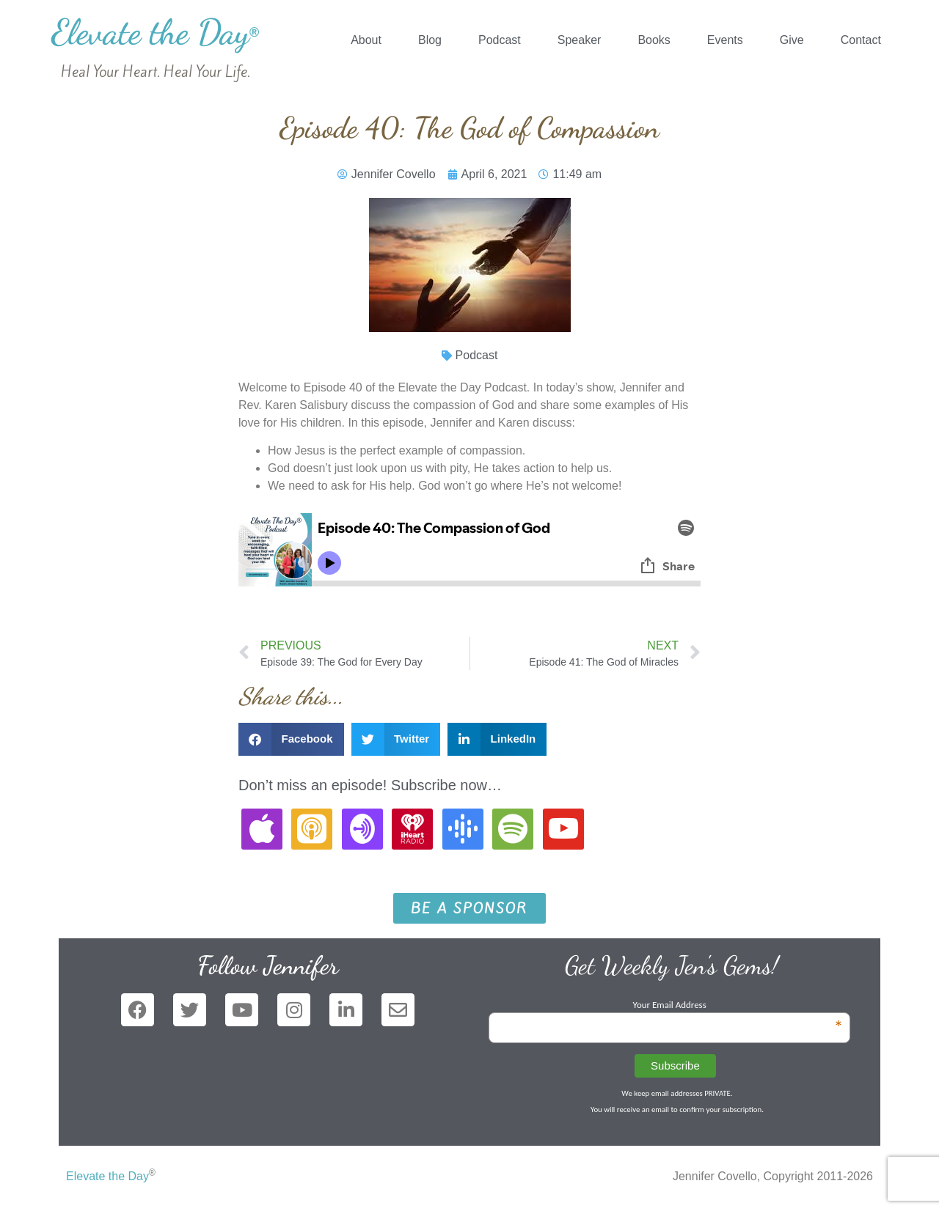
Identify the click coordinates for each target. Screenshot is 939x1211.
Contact (861, 40)
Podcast (499, 40)
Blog (430, 40)
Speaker (580, 40)
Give (792, 40)
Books (653, 40)
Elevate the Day (155, 32)
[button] (291, 739)
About (366, 40)
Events (725, 40)
